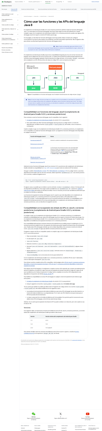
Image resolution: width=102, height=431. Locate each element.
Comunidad (70, 1)
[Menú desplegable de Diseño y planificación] (42, 1)
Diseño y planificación (34, 1)
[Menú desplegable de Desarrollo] (52, 1)
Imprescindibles (19, 1)
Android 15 (64, 428)
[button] (8, 15)
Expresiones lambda (35, 140)
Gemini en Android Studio (27, 9)
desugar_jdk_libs (47, 274)
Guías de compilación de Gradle (69, 9)
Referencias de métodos (36, 144)
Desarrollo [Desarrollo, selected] (48, 1)
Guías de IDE (51, 16)
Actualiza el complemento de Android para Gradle (39, 120)
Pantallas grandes (52, 429)
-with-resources (49, 168)
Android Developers (28, 16)
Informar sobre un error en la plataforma (93, 428)
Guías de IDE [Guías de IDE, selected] (14, 9)
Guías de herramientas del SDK (88, 9)
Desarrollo (36, 16)
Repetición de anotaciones (36, 162)
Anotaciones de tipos (35, 147)
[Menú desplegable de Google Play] (64, 1)
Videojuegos (37, 428)
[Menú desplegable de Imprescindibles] (25, 1)
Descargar (4, 9)
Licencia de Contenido (77, 340)
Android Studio (95, 1)
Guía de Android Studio (80, 429)
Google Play (59, 1)
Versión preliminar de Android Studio (47, 9)
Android (23, 428)
